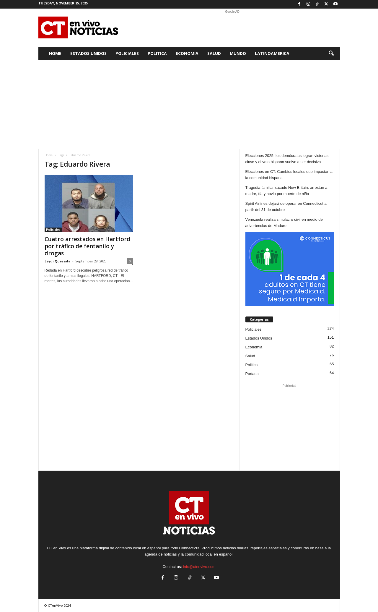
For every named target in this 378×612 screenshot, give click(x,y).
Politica (157, 53)
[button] (331, 53)
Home (55, 53)
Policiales (127, 53)
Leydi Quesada (58, 261)
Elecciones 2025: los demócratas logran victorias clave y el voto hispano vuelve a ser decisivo (287, 158)
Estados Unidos (88, 53)
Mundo (238, 53)
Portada (252, 373)
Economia (187, 53)
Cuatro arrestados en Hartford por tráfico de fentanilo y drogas (87, 246)
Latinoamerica (272, 53)
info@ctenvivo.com (199, 566)
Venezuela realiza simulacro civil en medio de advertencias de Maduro (284, 222)
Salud (214, 53)
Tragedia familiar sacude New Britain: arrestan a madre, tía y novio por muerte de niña (286, 190)
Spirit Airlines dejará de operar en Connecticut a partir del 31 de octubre (286, 206)
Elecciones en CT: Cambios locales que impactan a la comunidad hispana (289, 174)
